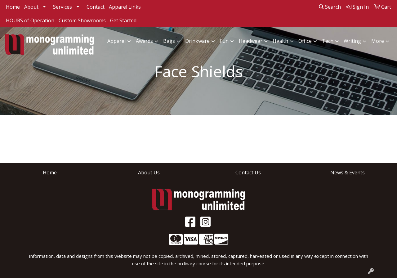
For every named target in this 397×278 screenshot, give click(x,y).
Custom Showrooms (82, 20)
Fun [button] (224, 41)
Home (13, 6)
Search (330, 6)
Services (62, 6)
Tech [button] (327, 41)
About (31, 6)
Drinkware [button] (197, 41)
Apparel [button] (116, 41)
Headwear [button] (250, 41)
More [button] (377, 41)
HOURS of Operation (30, 20)
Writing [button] (352, 41)
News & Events (347, 172)
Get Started (123, 20)
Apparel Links (125, 6)
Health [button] (280, 41)
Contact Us (248, 172)
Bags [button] (169, 41)
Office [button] (305, 41)
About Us (149, 172)
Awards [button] (144, 41)
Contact (96, 6)
